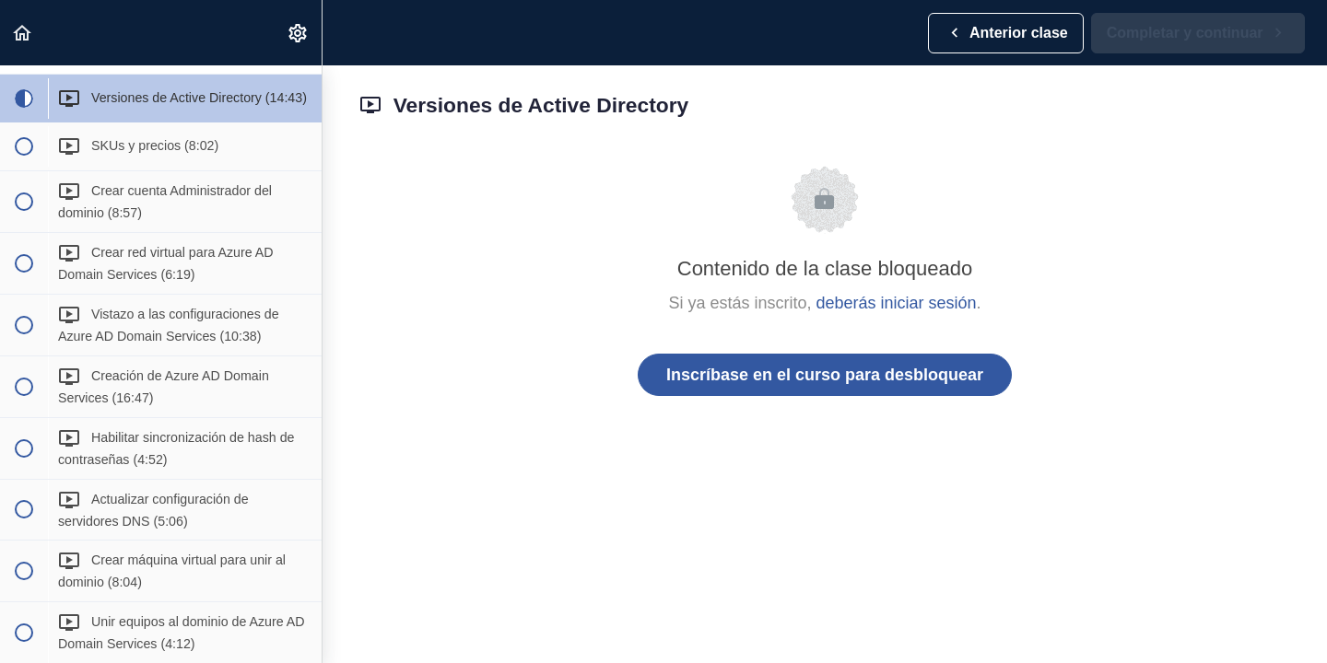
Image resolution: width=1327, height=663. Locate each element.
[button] (23, 32)
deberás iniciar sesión (896, 303)
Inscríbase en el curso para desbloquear (824, 375)
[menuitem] (299, 32)
